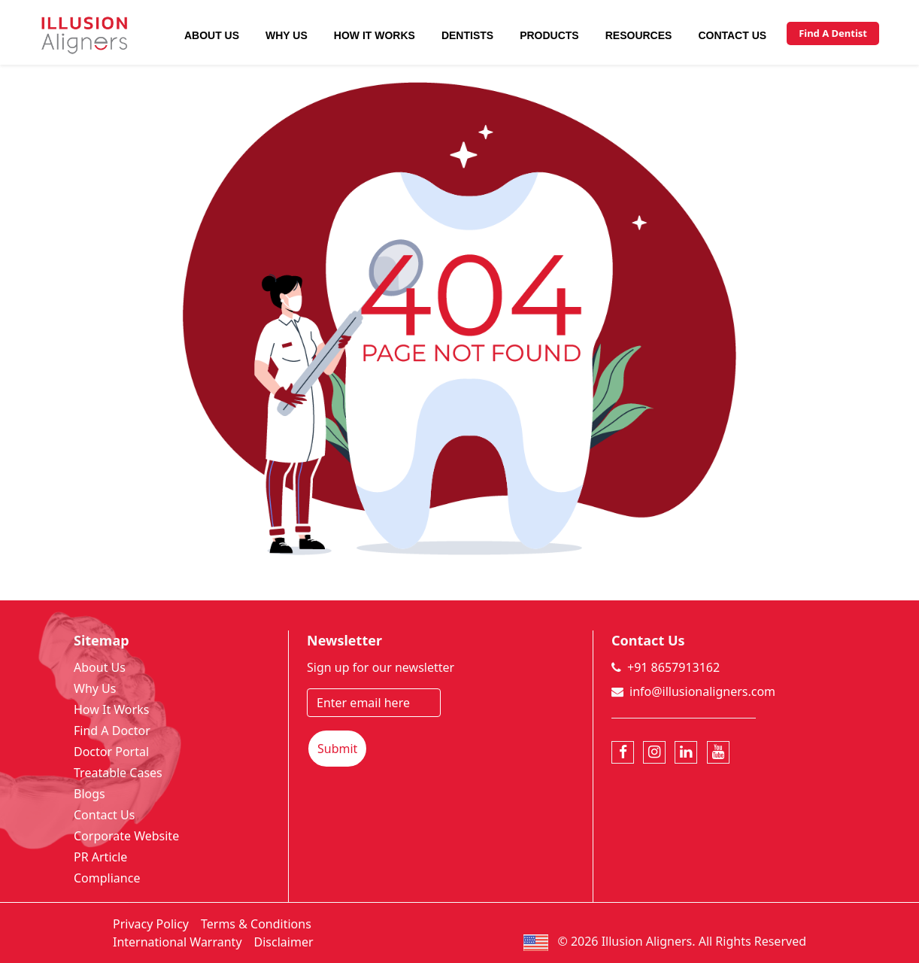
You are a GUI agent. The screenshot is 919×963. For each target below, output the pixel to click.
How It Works (374, 35)
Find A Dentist (833, 33)
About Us (211, 35)
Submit (337, 748)
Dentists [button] (467, 35)
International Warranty (177, 942)
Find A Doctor (112, 730)
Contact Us (732, 35)
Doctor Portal (111, 751)
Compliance (107, 878)
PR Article (100, 857)
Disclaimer (284, 942)
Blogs (89, 793)
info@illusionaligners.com (702, 691)
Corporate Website (126, 836)
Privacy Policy (151, 924)
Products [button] (549, 35)
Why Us (286, 35)
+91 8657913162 (673, 667)
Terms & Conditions (256, 924)
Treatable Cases (118, 772)
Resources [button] (638, 35)
